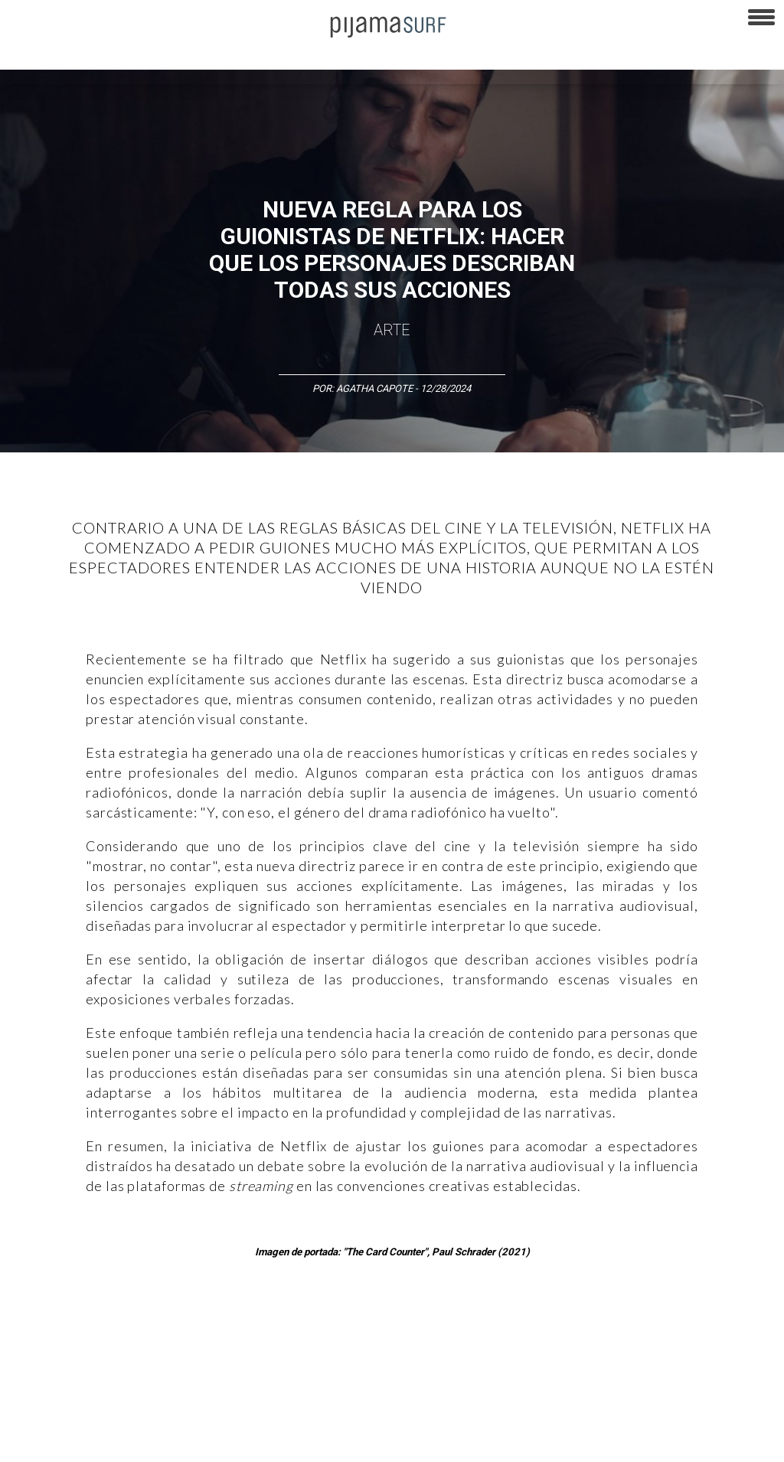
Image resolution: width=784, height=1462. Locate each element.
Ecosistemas (604, 1332)
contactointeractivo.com (636, 1442)
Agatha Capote (374, 388)
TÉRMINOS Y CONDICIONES (291, 1415)
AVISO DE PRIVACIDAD (55, 1415)
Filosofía (171, 1332)
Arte (392, 330)
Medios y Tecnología (248, 1332)
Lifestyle (705, 1332)
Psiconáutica (477, 1332)
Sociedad (540, 1332)
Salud (659, 1332)
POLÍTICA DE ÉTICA (404, 1415)
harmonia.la (543, 1442)
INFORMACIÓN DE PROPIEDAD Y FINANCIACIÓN (322, 1442)
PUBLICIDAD (193, 1415)
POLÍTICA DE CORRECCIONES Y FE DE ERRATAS (107, 1442)
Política (418, 1332)
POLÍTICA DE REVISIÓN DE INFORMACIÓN (546, 1415)
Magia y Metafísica (347, 1332)
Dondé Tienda (733, 1442)
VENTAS (135, 1415)
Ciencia (122, 1332)
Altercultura (32, 1332)
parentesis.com (469, 1442)
